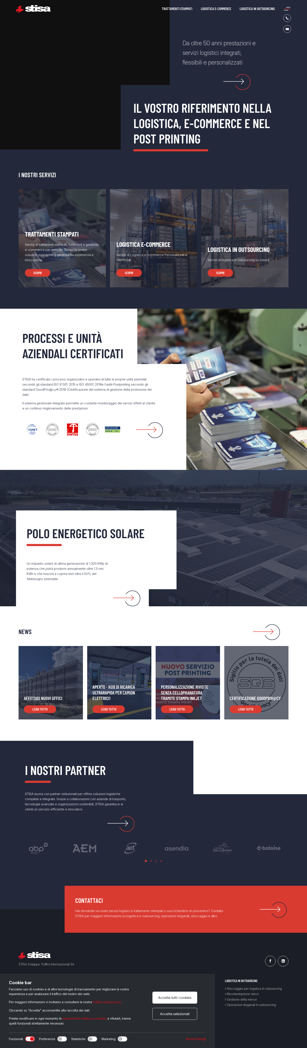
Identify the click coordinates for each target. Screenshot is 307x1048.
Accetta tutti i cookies (174, 997)
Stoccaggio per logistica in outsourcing (253, 988)
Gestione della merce (241, 999)
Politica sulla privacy (107, 1002)
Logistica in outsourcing (257, 8)
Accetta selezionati (175, 1014)
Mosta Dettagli (196, 1039)
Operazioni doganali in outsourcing (250, 1005)
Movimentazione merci (242, 994)
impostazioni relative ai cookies (84, 1018)
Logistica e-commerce (216, 8)
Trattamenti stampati (177, 8)
